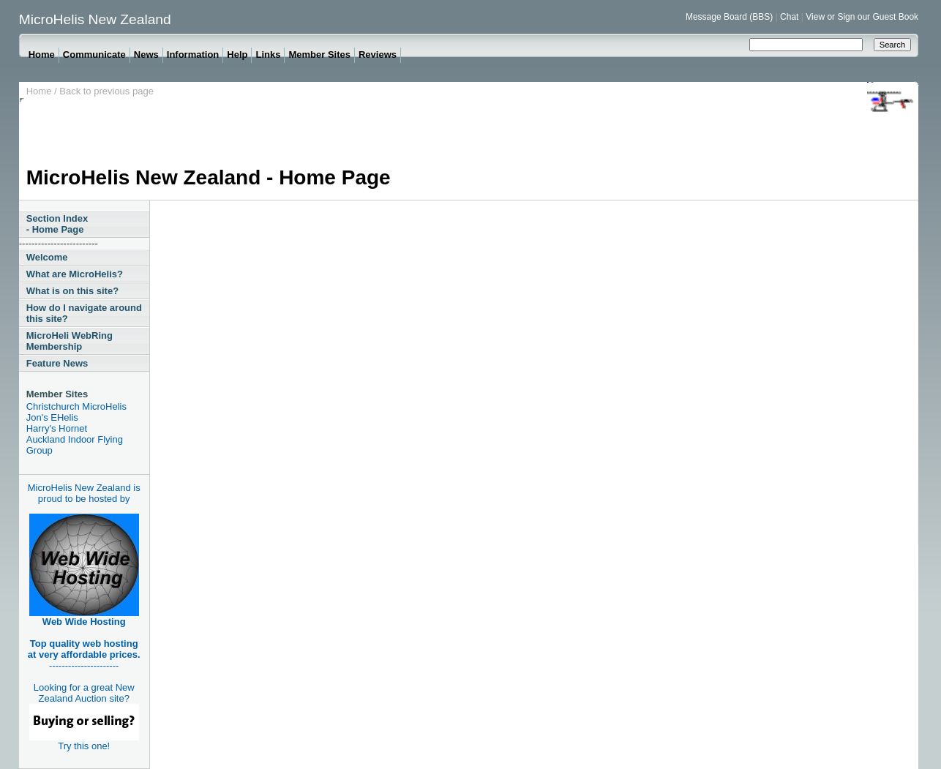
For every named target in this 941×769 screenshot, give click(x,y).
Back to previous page (106, 91)
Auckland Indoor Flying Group (74, 445)
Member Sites (319, 54)
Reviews (378, 54)
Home (42, 54)
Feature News (57, 363)
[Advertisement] (292, 133)
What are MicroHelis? (74, 274)
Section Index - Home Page (57, 224)
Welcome (47, 257)
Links (267, 54)
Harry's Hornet (56, 428)
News (146, 54)
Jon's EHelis (52, 417)
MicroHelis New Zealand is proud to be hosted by (84, 493)
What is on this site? (72, 290)
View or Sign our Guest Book (862, 17)
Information (193, 54)
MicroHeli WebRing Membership (69, 341)
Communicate (94, 54)
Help (237, 54)
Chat (789, 17)
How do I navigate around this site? (84, 313)
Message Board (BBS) (729, 17)
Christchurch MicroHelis (76, 406)
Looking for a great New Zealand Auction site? (84, 711)
